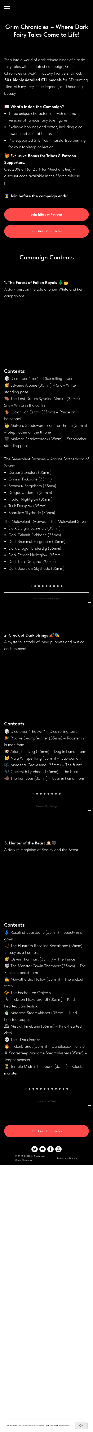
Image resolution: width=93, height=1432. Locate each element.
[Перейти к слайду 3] (39, 645)
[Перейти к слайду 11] (63, 1267)
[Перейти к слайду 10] (60, 1267)
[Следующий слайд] (89, 609)
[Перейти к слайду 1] (31, 645)
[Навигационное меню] (7, 7)
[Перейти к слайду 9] (61, 645)
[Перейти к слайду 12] (67, 1267)
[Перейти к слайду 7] (54, 645)
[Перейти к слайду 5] (46, 645)
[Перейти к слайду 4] (43, 645)
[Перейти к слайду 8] (58, 645)
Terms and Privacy (67, 1336)
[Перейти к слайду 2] (35, 645)
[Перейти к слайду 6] (50, 645)
